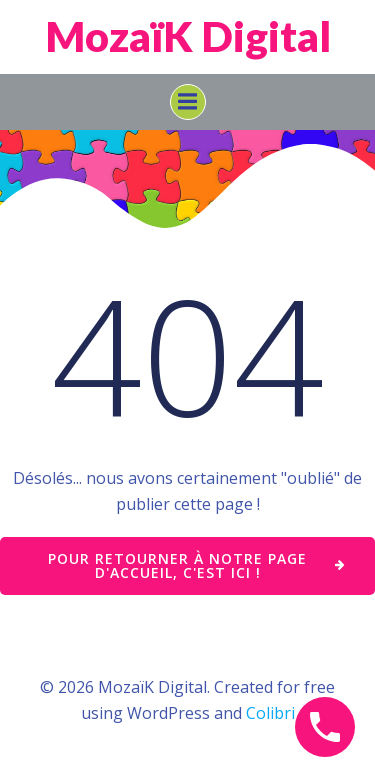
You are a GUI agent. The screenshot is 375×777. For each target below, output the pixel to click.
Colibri (270, 713)
